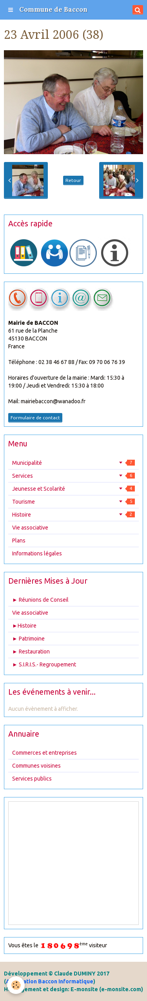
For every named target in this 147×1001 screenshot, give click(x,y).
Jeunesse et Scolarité (73, 489)
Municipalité (73, 463)
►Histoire (24, 625)
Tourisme (73, 502)
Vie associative (30, 527)
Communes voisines (36, 766)
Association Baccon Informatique (49, 981)
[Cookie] (16, 985)
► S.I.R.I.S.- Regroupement (44, 664)
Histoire (73, 514)
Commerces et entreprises (44, 753)
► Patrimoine (28, 638)
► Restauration (31, 651)
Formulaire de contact (35, 417)
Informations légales (37, 553)
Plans (18, 540)
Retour (73, 180)
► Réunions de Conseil (40, 600)
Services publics (32, 778)
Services (73, 476)
